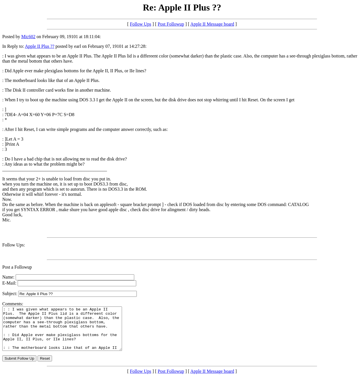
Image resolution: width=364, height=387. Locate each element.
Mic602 (28, 36)
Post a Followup (17, 267)
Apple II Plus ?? (40, 46)
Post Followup (171, 24)
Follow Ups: (13, 244)
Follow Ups (140, 24)
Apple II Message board (212, 24)
